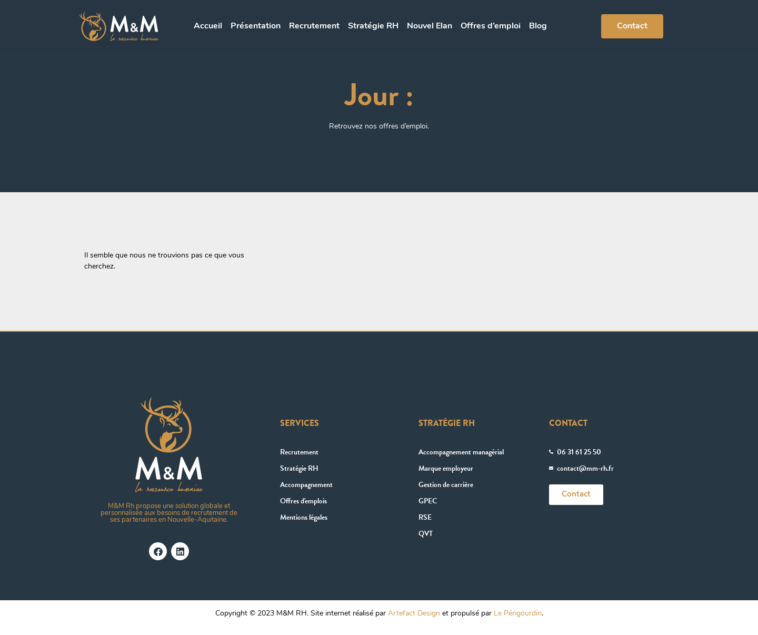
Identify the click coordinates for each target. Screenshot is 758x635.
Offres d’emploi (491, 26)
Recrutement (314, 26)
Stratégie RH (373, 26)
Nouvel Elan (429, 26)
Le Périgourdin (518, 614)
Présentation (256, 26)
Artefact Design (414, 614)
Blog (538, 26)
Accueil (208, 26)
